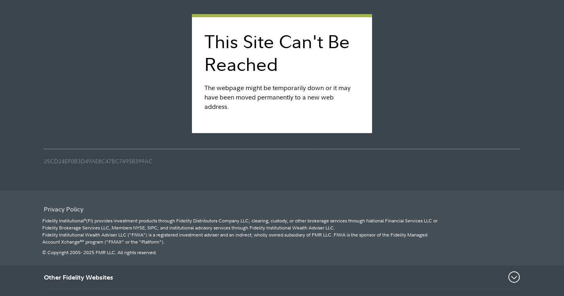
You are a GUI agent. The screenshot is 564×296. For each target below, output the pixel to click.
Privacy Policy (63, 209)
